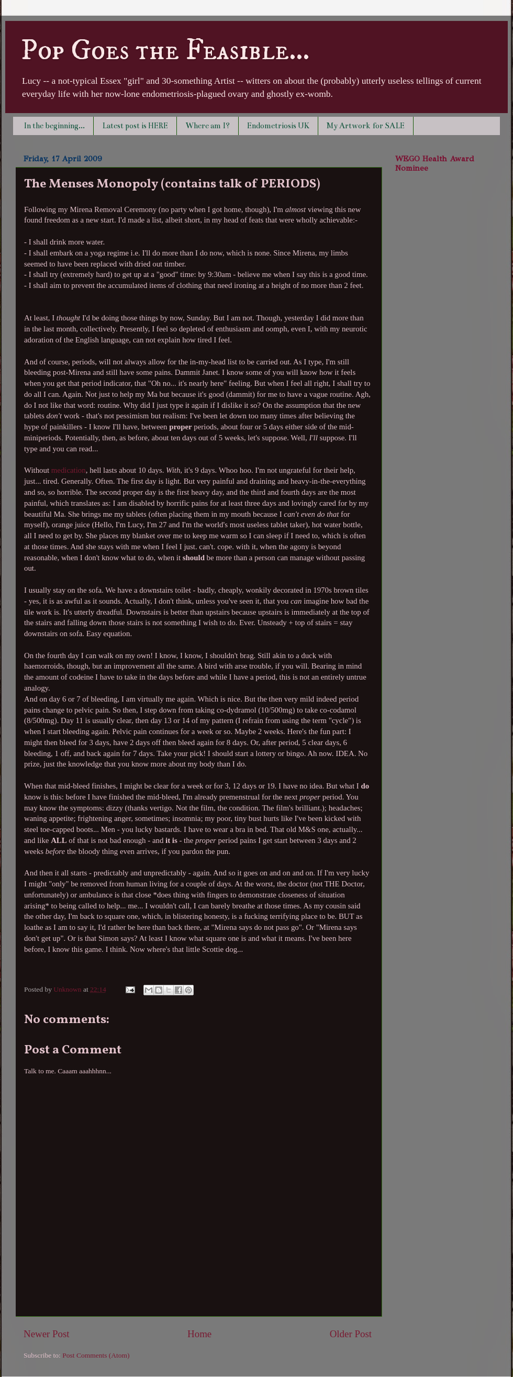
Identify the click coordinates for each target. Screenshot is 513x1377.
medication (68, 470)
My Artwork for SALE (366, 125)
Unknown (68, 989)
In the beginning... (54, 125)
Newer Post (47, 1333)
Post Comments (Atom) (95, 1355)
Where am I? (207, 125)
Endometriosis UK (278, 125)
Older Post (351, 1333)
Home (199, 1333)
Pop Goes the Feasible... (165, 50)
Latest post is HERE (135, 125)
